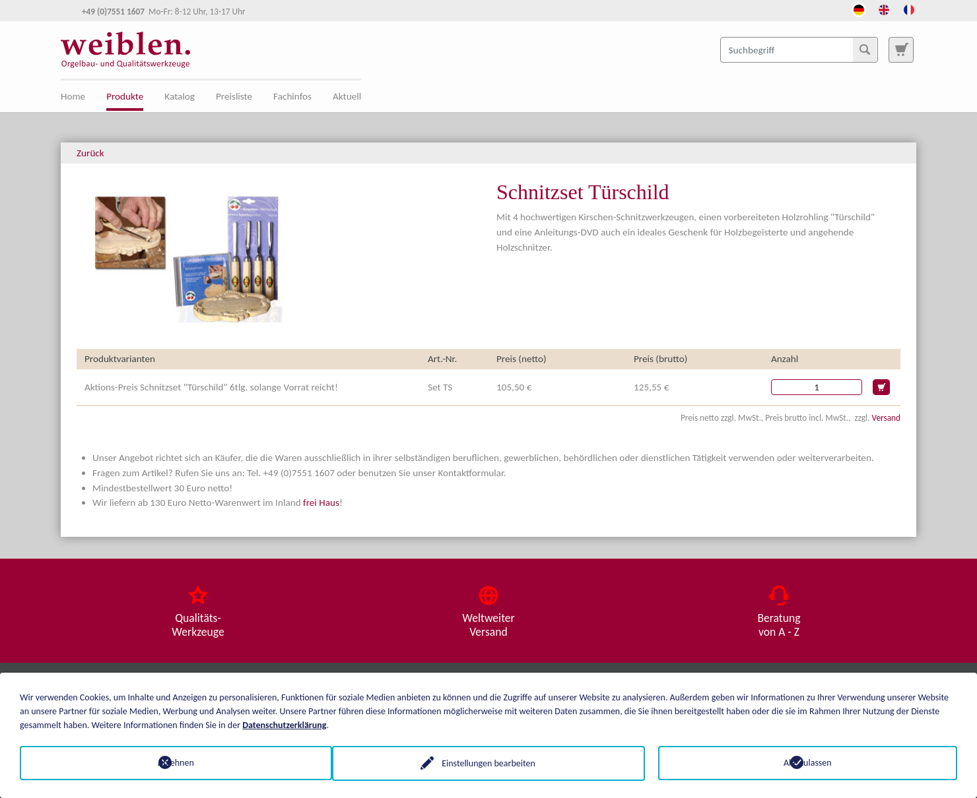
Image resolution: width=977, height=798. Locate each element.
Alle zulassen (808, 762)
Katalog (179, 96)
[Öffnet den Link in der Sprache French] (909, 8)
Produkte (124, 96)
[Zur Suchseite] (901, 49)
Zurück (90, 153)
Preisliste (234, 96)
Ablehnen (169, 762)
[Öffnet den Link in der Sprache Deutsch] (859, 8)
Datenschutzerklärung (284, 724)
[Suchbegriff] (799, 49)
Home (73, 96)
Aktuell (347, 96)
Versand (886, 417)
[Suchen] (865, 49)
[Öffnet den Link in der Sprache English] (884, 8)
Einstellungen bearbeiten (488, 762)
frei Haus (321, 502)
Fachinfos (292, 96)
